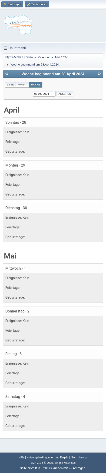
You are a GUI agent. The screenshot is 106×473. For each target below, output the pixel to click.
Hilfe (21, 457)
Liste (10, 84)
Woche (35, 84)
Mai (10, 256)
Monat (22, 84)
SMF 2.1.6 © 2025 (41, 462)
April (12, 110)
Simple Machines (65, 462)
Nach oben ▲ (79, 457)
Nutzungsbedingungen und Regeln (47, 457)
